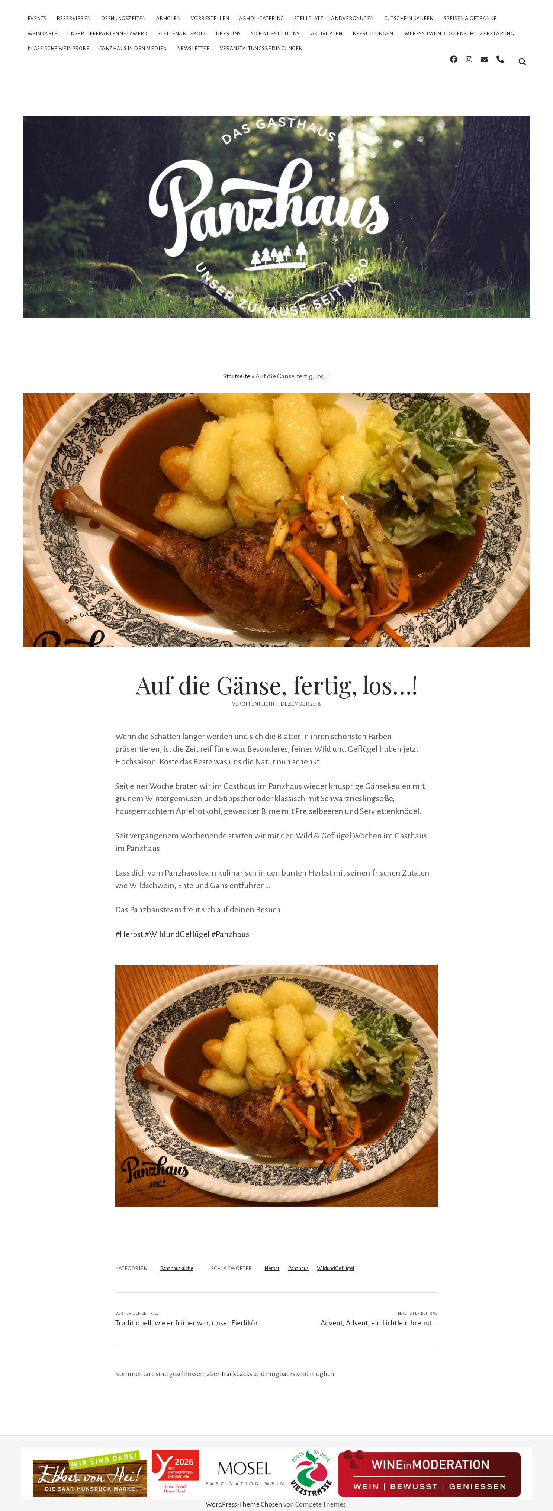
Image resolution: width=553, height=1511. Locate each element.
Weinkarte (42, 33)
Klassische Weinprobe (58, 48)
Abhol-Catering (261, 18)
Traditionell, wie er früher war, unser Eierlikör (186, 1313)
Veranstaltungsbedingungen (261, 48)
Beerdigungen (373, 33)
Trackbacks (236, 1363)
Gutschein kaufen (409, 18)
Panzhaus (298, 1258)
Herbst (271, 1258)
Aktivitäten (327, 33)
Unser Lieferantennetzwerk (107, 33)
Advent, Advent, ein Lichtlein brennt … (379, 1313)
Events (37, 18)
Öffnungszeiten (123, 18)
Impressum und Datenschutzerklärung (458, 33)
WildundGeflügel (335, 1258)
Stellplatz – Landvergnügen (334, 18)
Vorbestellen (210, 18)
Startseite (236, 366)
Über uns (228, 33)
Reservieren (74, 18)
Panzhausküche (176, 1258)
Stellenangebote (182, 33)
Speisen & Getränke (470, 18)
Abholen (168, 18)
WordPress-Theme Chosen (244, 1494)
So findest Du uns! (276, 33)
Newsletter (193, 48)
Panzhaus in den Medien (133, 48)
